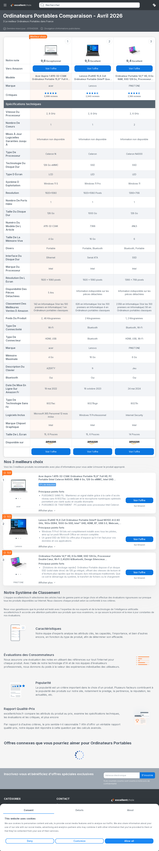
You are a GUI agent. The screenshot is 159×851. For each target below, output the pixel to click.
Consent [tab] (28, 810)
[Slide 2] (20, 498)
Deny (30, 841)
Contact (60, 802)
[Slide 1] (18, 498)
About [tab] (130, 810)
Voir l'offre (50, 68)
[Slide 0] (16, 498)
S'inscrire (147, 773)
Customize (79, 841)
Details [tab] (79, 810)
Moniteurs (9, 802)
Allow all (129, 841)
